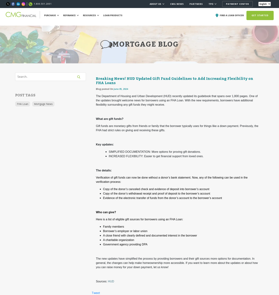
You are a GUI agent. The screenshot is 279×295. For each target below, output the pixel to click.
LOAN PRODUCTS (112, 15)
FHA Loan (22, 104)
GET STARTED (260, 15)
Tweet (96, 293)
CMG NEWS (177, 4)
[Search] (47, 76)
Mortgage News (43, 104)
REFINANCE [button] (71, 15)
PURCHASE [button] (51, 15)
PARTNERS (196, 4)
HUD (111, 281)
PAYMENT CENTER (237, 4)
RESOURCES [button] (91, 15)
